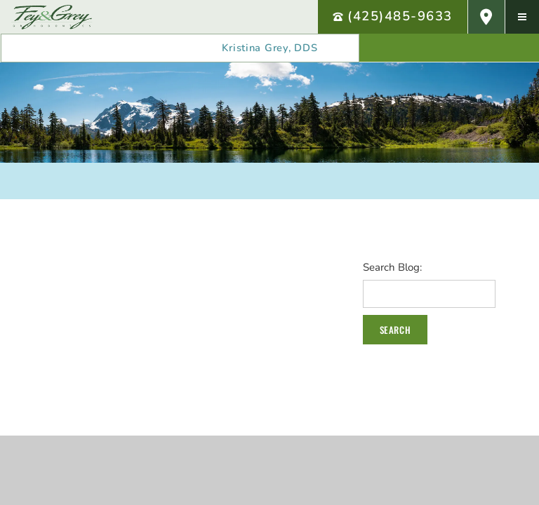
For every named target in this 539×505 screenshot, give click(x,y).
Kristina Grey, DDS (269, 48)
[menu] (522, 17)
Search (395, 330)
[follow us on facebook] (421, 48)
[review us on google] (449, 48)
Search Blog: (392, 267)
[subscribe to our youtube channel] (477, 48)
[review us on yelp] (392, 48)
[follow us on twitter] (506, 48)
